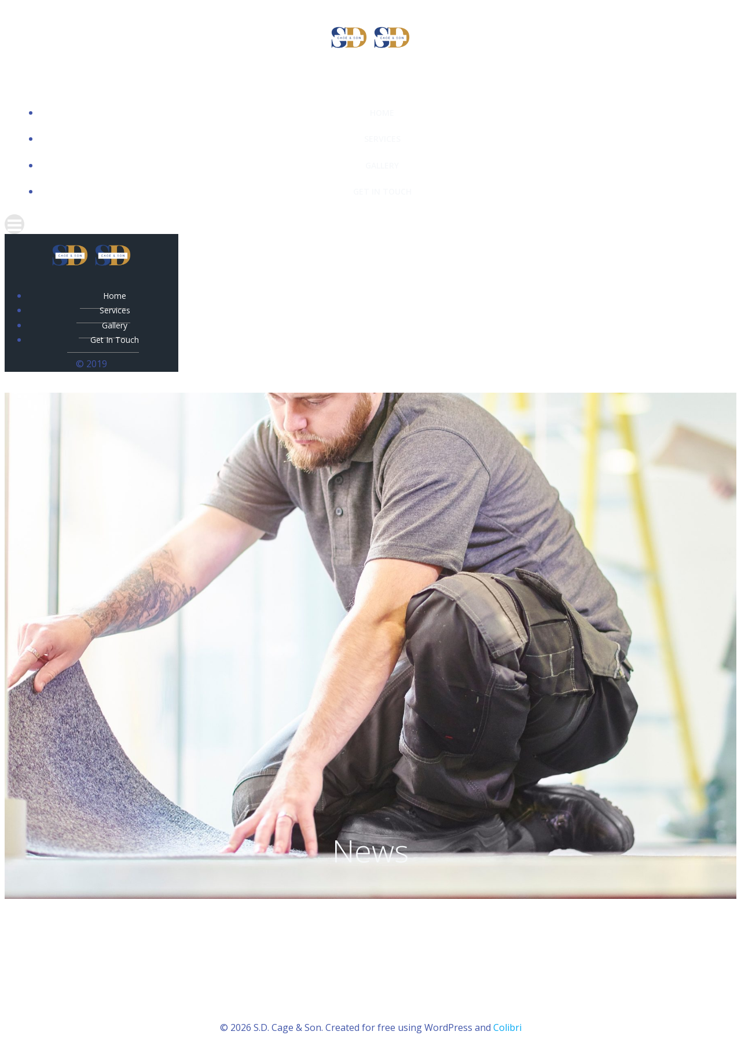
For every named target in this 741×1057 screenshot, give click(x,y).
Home (382, 112)
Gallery (382, 165)
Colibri (507, 1027)
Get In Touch (382, 191)
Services (382, 138)
